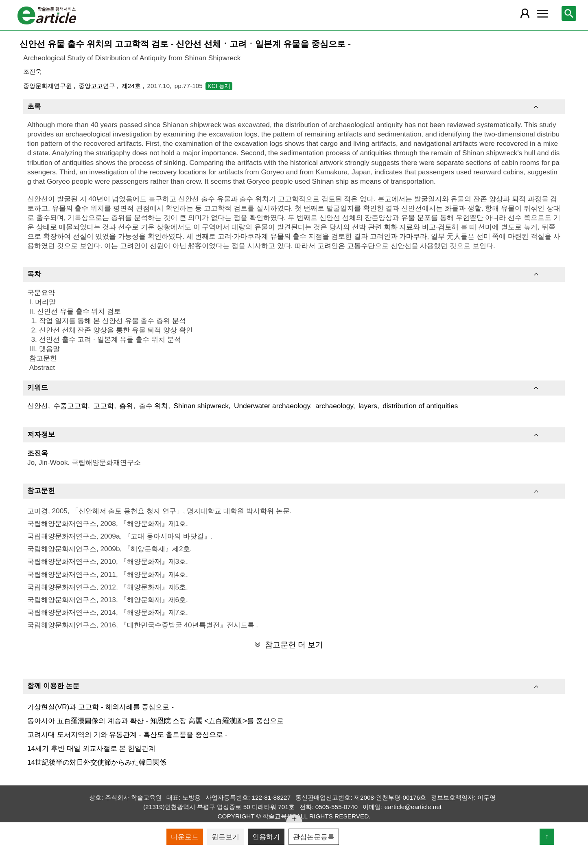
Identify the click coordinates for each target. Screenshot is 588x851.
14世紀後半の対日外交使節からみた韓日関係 (96, 762)
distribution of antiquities (420, 406)
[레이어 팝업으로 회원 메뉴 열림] (525, 13)
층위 (126, 406)
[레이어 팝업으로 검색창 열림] (569, 13)
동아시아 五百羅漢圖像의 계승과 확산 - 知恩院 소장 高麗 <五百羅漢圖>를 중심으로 (155, 721)
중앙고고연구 (98, 85)
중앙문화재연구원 (48, 85)
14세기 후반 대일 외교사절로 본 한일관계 (91, 748)
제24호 (132, 85)
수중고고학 (70, 406)
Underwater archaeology (272, 406)
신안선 (37, 406)
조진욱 (32, 71)
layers (367, 406)
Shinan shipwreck (201, 406)
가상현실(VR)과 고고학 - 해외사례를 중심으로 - (100, 707)
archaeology (334, 406)
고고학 (103, 406)
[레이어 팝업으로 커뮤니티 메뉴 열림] (542, 13)
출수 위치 (153, 406)
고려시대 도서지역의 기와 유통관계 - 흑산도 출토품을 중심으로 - (127, 734)
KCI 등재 (219, 86)
